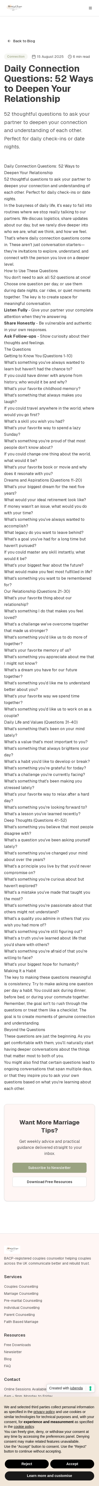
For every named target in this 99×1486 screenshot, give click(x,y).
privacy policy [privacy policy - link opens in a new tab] (44, 1412)
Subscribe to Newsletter (49, 1167)
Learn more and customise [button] (49, 1476)
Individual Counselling (22, 1307)
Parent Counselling (19, 1314)
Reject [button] (26, 1464)
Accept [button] (72, 1464)
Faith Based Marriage (21, 1321)
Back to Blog (21, 41)
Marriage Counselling (21, 1293)
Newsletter (13, 1352)
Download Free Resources (49, 1182)
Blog (7, 1359)
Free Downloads (17, 1345)
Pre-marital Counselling (23, 1300)
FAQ (7, 1366)
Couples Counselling (21, 1286)
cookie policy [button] (24, 1427)
